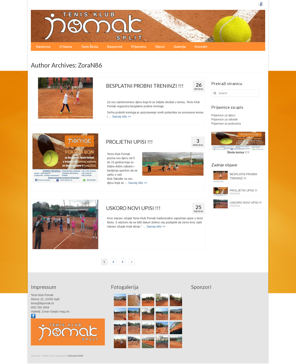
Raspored (114, 46)
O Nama (65, 46)
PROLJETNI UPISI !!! (243, 190)
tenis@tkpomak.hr (42, 303)
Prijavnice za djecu (223, 115)
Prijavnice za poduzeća (226, 123)
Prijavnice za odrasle (224, 119)
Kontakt (201, 46)
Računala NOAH (75, 356)
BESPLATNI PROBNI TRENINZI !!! (243, 176)
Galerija (180, 46)
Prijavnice (138, 46)
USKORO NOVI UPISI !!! (246, 202)
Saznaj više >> (121, 116)
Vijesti (160, 46)
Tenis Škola (89, 46)
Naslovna (43, 46)
